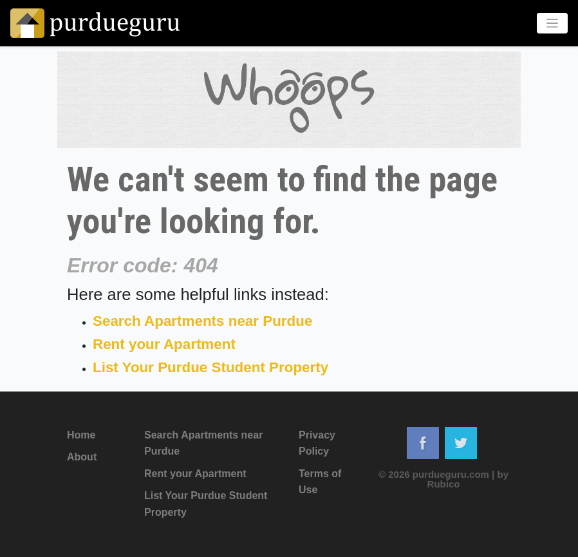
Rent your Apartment (164, 344)
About (82, 456)
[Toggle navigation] (552, 23)
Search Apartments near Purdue (202, 321)
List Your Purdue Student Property (210, 367)
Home (81, 435)
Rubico (443, 483)
